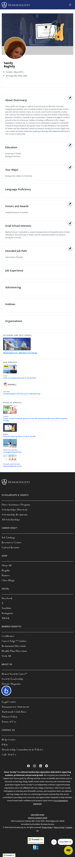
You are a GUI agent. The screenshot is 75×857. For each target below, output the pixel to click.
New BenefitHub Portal (12, 466)
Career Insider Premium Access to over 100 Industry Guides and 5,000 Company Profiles (35, 419)
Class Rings (8, 580)
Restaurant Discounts (14, 646)
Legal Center (9, 701)
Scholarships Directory (14, 509)
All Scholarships (11, 519)
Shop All (6, 565)
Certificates (8, 636)
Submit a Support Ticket (37, 817)
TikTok (5, 618)
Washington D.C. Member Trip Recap (20, 353)
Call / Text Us (9, 754)
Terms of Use (9, 721)
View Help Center (37, 814)
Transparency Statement (15, 706)
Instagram (7, 613)
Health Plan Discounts (14, 651)
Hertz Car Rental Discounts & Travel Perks (19, 378)
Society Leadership (12, 678)
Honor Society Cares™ (14, 673)
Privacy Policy (9, 716)
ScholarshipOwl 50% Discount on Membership (21, 394)
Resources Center (11, 542)
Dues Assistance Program (16, 504)
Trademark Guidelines (14, 711)
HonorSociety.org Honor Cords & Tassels (19, 436)
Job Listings (8, 537)
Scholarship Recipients (15, 514)
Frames (6, 575)
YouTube (7, 608)
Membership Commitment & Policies (22, 749)
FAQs (5, 744)
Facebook (7, 598)
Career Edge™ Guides (14, 641)
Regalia (6, 570)
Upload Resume (11, 547)
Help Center (8, 739)
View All (6, 655)
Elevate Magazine (11, 683)
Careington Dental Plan (12, 452)
